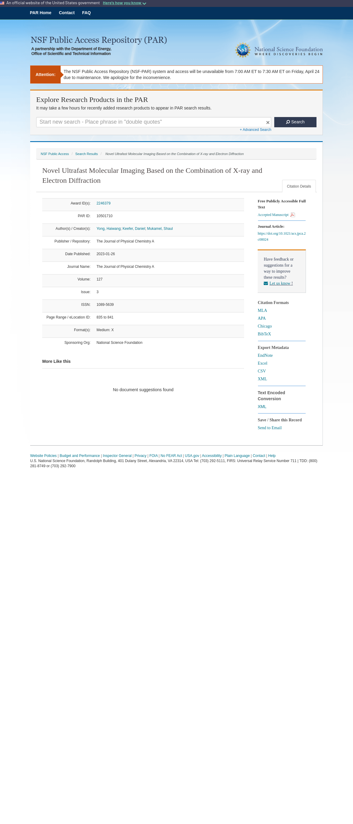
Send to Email (269, 428)
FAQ (86, 12)
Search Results (86, 154)
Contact (67, 12)
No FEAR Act (171, 456)
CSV (262, 371)
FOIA (153, 456)
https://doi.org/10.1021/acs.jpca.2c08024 (282, 236)
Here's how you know (124, 2)
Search (295, 121)
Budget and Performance (80, 456)
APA (262, 318)
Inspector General (117, 456)
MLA (262, 310)
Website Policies (43, 456)
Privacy (140, 456)
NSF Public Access (55, 154)
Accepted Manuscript (276, 215)
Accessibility (211, 456)
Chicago (265, 326)
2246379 (103, 203)
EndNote (265, 355)
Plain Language (237, 456)
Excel (262, 363)
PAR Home (40, 12)
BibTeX (264, 334)
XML (262, 379)
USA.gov (192, 456)
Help (272, 456)
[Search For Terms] (153, 122)
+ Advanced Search (255, 130)
